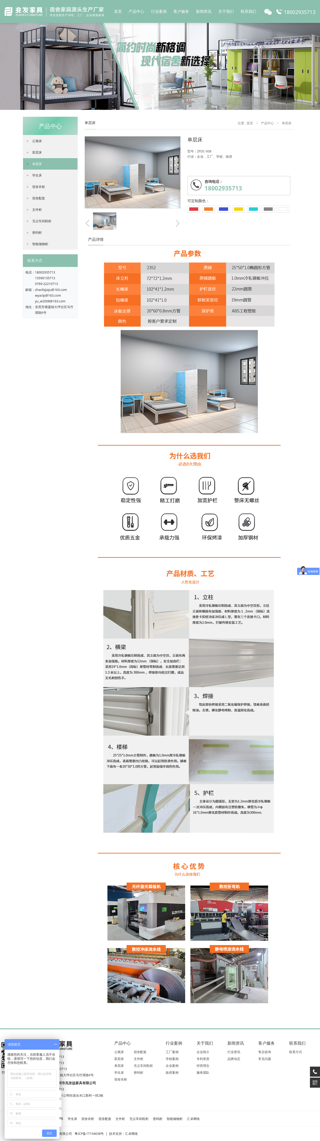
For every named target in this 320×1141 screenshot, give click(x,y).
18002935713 (45, 272)
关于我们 (226, 11)
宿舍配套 (38, 198)
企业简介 (203, 1052)
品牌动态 (233, 1059)
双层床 (37, 152)
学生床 (37, 175)
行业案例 (159, 11)
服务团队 (203, 1072)
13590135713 (45, 278)
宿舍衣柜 (38, 186)
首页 (118, 11)
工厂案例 (172, 1052)
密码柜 (37, 232)
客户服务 (181, 11)
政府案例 (172, 1072)
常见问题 (264, 1059)
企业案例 (172, 1065)
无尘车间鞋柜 (41, 221)
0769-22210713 (46, 284)
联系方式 (295, 1052)
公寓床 (37, 141)
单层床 (37, 164)
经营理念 (203, 1065)
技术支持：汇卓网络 (123, 1133)
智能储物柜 (40, 244)
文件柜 (37, 209)
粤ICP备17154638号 (89, 1133)
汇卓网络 (193, 1119)
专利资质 (203, 1059)
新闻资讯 (203, 11)
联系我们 (248, 11)
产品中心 (136, 11)
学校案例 (172, 1059)
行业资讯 (233, 1052)
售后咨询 (264, 1052)
